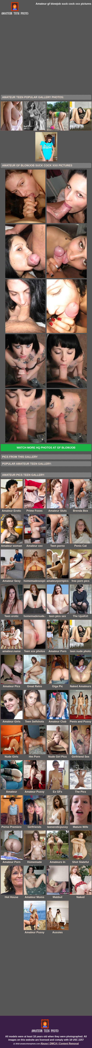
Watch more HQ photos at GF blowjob (46, 447)
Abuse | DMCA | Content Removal (59, 1043)
